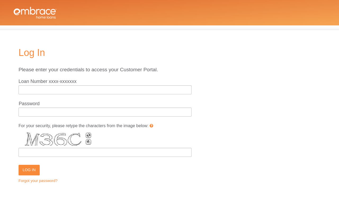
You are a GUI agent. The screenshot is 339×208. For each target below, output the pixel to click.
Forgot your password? (38, 181)
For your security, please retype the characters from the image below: (86, 125)
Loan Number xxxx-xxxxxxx (48, 81)
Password (29, 103)
